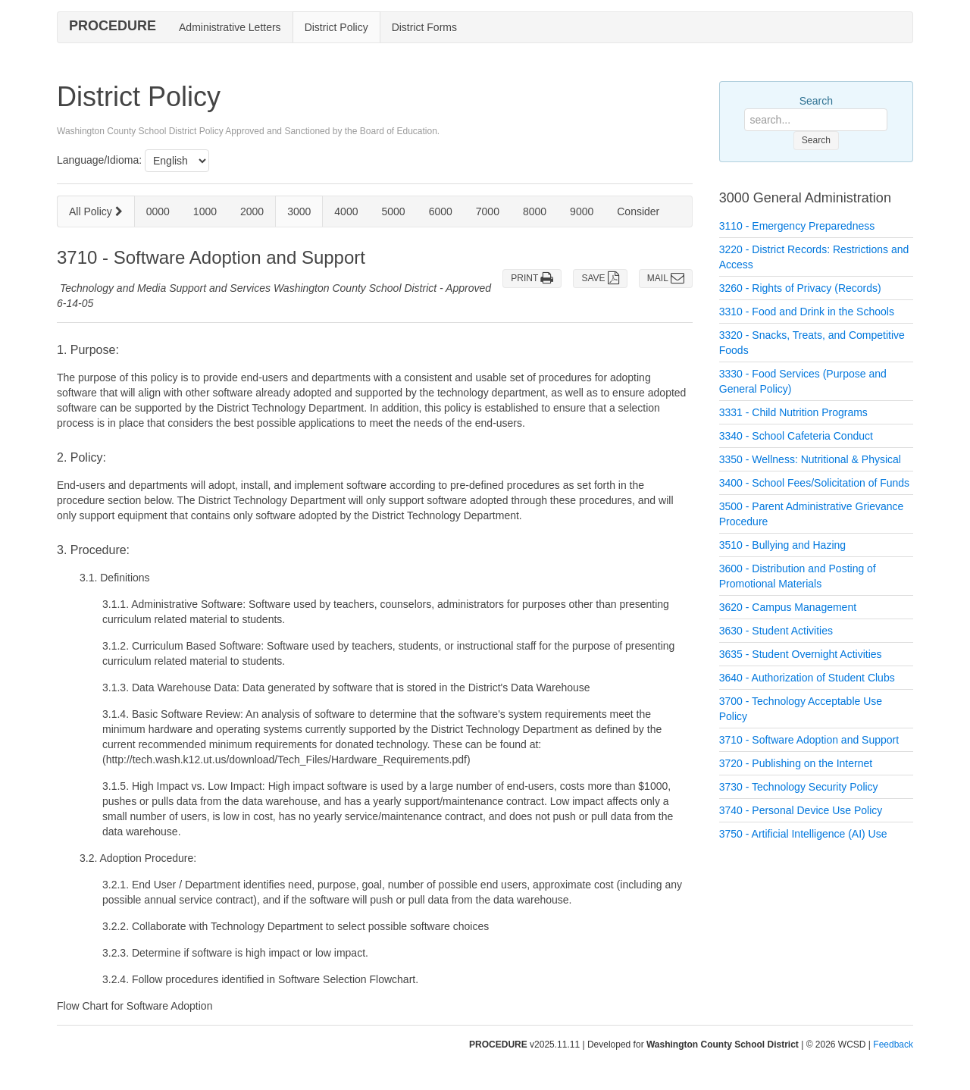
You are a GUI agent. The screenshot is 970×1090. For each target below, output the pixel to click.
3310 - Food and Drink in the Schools (806, 311)
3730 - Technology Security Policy (798, 787)
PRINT (532, 278)
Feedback (893, 1044)
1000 (205, 211)
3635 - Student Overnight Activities (800, 654)
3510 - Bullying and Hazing (782, 545)
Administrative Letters (230, 27)
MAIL (665, 278)
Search (816, 101)
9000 (581, 211)
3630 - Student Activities (776, 631)
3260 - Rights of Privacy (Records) (800, 288)
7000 (487, 211)
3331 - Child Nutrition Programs (793, 412)
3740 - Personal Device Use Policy (801, 810)
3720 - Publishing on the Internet (795, 763)
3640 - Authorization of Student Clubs (807, 678)
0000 (158, 211)
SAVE (599, 278)
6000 (440, 211)
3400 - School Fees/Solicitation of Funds (814, 483)
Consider (638, 211)
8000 (534, 211)
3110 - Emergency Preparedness (797, 226)
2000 (252, 211)
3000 (299, 211)
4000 (346, 211)
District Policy (336, 27)
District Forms (424, 27)
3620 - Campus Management (787, 607)
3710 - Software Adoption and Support (809, 740)
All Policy (96, 211)
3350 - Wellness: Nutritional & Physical (810, 459)
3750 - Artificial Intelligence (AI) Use (803, 834)
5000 (393, 211)
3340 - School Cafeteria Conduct (796, 436)
